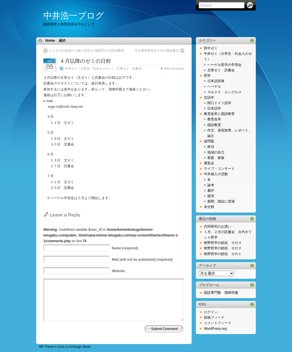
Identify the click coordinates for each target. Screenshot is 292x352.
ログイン (211, 312)
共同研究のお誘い (217, 226)
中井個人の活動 (216, 174)
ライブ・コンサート (219, 169)
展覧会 (209, 163)
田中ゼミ (211, 48)
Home (50, 41)
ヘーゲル (214, 86)
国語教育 (214, 125)
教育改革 (214, 119)
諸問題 (209, 141)
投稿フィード (214, 317)
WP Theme (46, 346)
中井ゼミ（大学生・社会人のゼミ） (90, 68)
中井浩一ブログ (73, 15)
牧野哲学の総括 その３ (223, 243)
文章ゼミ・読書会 (129, 68)
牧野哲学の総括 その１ (223, 254)
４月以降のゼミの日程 (85, 61)
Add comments (174, 68)
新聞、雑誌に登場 (221, 201)
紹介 (62, 41)
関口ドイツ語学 (219, 103)
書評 (210, 191)
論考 (210, 185)
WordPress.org (215, 329)
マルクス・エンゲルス (224, 92)
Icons (61, 346)
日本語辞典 (215, 81)
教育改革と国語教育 (219, 114)
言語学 (209, 98)
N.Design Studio (80, 346)
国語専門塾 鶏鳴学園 (221, 293)
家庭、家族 (215, 158)
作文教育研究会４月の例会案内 (157, 50)
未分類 (209, 207)
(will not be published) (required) (142, 260)
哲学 (207, 76)
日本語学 (214, 108)
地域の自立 (215, 152)
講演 (210, 196)
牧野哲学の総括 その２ (223, 248)
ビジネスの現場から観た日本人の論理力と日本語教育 (86, 50)
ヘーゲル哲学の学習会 (224, 65)
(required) (125, 248)
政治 (210, 147)
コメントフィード (217, 323)
